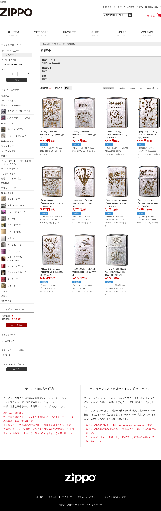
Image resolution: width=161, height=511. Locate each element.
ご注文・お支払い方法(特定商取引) (144, 7)
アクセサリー (7, 291)
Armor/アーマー (8, 123)
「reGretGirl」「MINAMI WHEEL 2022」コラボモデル (84, 272)
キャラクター (10, 198)
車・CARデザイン (9, 168)
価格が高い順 (152, 88)
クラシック (9, 279)
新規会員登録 (109, 7)
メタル (7, 238)
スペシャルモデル (12, 129)
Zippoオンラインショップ (54, 44)
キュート (8, 218)
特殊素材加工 (7, 141)
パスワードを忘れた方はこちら (14, 364)
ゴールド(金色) (11, 231)
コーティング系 (8, 151)
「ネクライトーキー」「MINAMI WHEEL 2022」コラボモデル (148, 203)
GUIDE (95, 34)
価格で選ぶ (6, 301)
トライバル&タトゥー (14, 211)
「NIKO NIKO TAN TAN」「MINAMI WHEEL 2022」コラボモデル (116, 203)
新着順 (122, 88)
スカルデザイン (11, 225)
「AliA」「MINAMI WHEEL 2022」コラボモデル (52, 135)
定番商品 (5, 95)
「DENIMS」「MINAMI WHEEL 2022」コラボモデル (84, 203)
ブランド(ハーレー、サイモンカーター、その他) (16, 162)
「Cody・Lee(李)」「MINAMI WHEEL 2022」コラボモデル (116, 135)
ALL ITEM (13, 34)
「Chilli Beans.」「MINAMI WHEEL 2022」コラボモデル (52, 203)
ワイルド (8, 285)
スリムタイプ (7, 193)
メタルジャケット (12, 205)
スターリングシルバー (14, 135)
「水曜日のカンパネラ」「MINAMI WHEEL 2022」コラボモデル (148, 135)
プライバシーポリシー (87, 497)
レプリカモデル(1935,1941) (11, 258)
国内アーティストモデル (15, 111)
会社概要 (39, 497)
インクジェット (8, 173)
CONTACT (147, 34)
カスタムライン (11, 244)
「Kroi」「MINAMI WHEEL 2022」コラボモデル (84, 135)
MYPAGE (121, 34)
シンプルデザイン (12, 266)
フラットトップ (8, 188)
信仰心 (4, 156)
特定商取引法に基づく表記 (114, 497)
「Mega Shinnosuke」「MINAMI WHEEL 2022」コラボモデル (52, 272)
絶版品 (4, 296)
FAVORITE (69, 34)
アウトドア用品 (8, 100)
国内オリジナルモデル (11, 105)
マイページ (67, 497)
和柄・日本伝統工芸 (13, 272)
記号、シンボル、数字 (11, 178)
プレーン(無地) (11, 251)
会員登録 (52, 497)
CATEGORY (41, 34)
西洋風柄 (5, 183)
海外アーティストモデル (15, 117)
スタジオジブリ (8, 146)
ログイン (122, 7)
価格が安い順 (136, 88)
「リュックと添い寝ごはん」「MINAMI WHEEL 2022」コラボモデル (115, 272)
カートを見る (17, 325)
